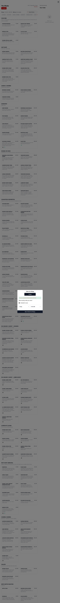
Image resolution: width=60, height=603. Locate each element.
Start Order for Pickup (30, 311)
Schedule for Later (24, 302)
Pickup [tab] (30, 294)
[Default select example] (24, 306)
